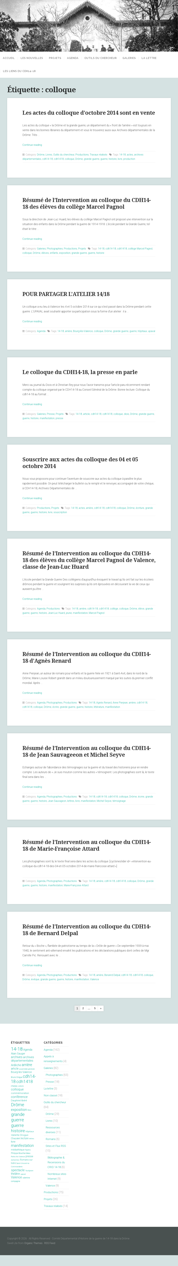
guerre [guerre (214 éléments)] (17, 1136)
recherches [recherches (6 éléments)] (15, 1171)
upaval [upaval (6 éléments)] (23, 1185)
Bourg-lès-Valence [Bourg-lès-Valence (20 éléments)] (21, 1083)
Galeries (133, 58)
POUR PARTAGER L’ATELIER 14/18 (67, 300)
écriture (141, 518)
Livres (49, 161)
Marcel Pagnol (98, 623)
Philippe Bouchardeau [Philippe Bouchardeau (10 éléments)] (20, 1164)
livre (121, 165)
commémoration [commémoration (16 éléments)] (20, 1104)
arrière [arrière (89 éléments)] (27, 1076)
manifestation (55, 429)
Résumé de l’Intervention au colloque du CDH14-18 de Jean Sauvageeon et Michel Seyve (87, 762)
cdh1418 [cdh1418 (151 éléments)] (24, 1092)
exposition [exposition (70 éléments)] (19, 1120)
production (131, 165)
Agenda (75, 58)
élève (143, 619)
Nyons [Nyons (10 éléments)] (28, 1161)
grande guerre (92, 165)
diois (127, 424)
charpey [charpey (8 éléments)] (14, 1097)
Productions (82, 161)
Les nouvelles (32, 58)
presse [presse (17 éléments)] (29, 1167)
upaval (26, 342)
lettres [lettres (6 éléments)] (31, 1150)
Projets (55, 58)
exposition (65, 259)
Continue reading (32, 151)
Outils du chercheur (103, 58)
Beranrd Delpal (114, 986)
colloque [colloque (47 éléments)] (17, 1100)
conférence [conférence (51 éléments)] (19, 1108)
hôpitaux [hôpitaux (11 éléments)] (30, 1142)
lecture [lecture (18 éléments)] (25, 1149)
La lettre (155, 58)
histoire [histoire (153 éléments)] (18, 1141)
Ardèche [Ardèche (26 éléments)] (16, 1076)
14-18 (123, 161)
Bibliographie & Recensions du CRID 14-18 (56, 1173)
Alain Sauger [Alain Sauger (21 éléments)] (18, 1064)
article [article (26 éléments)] (15, 1079)
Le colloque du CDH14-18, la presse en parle (80, 383)
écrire (56, 717)
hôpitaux (144, 337)
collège (115, 619)
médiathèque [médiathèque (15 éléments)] (17, 1160)
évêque (46, 990)
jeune (70, 623)
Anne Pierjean (121, 713)
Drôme (41, 161)
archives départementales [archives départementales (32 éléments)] (22, 1069)
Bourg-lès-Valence (84, 337)
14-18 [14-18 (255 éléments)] (17, 1060)
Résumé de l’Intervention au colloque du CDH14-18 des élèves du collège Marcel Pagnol (87, 210)
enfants (54, 259)
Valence (106, 990)
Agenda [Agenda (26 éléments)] (27, 1060)
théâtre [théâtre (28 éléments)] (15, 1184)
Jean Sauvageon (57, 811)
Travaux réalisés (99, 161)
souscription (60, 523)
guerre (105, 165)
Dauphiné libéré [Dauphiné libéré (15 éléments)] (19, 1111)
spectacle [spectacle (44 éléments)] (18, 1181)
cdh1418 (59, 165)
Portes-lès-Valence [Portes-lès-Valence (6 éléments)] (18, 1168)
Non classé (51, 1106)
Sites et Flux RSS (56, 1156)
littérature (100, 717)
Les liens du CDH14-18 (19, 71)
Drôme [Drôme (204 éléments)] (17, 1115)
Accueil (9, 58)
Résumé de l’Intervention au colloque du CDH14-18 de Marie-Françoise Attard (87, 856)
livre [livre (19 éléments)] (13, 1152)
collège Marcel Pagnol (142, 255)
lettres (71, 811)
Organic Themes (33, 1254)
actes (131, 161)
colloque (70, 165)
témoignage (121, 811)
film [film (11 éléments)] (29, 1121)
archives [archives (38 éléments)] (16, 1068)
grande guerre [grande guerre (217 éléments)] (18, 1128)
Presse (51, 424)
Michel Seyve (105, 811)
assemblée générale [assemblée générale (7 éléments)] (27, 1080)
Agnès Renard (105, 713)
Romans (51, 1150)
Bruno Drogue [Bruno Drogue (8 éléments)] (16, 1088)
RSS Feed (50, 1254)
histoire (114, 165)
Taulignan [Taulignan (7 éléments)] (29, 1182)
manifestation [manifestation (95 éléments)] (22, 1156)
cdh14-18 (48, 165)
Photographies (55, 255)
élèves (45, 259)
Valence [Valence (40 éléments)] (16, 1188)
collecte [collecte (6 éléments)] (21, 1097)
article (87, 424)
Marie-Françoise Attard (86, 896)
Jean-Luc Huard (57, 623)
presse (68, 429)
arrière (68, 337)
